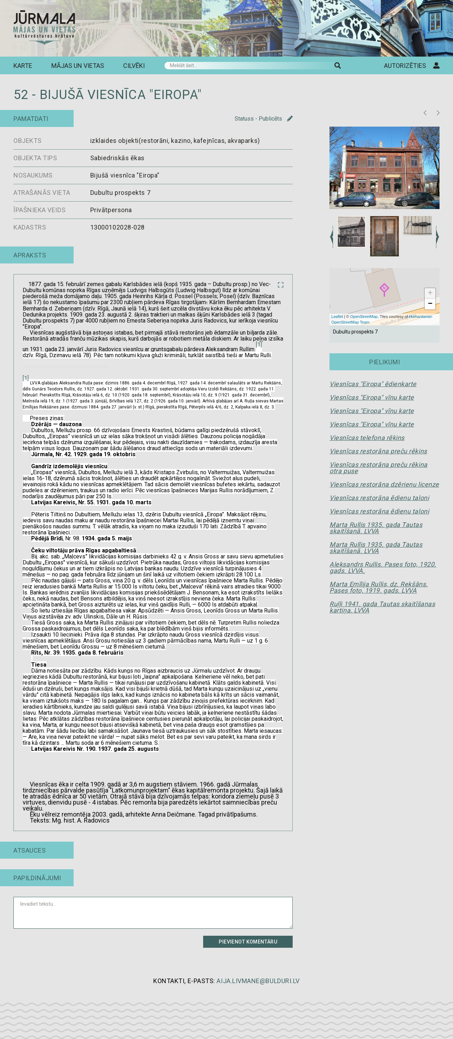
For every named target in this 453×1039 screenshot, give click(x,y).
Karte (22, 65)
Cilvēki (134, 65)
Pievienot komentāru (248, 942)
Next (438, 237)
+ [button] (430, 293)
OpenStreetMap (364, 316)
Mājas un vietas (77, 65)
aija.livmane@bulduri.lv (258, 981)
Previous (331, 237)
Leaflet (337, 316)
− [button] (430, 304)
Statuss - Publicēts (264, 119)
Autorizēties (412, 65)
